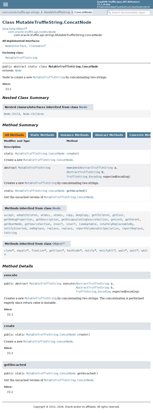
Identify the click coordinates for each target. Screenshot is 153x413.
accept (9, 215)
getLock (116, 219)
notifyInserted (15, 228)
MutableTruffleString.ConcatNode (40, 153)
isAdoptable (87, 224)
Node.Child (12, 113)
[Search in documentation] (128, 12)
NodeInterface (15, 46)
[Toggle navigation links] (5, 4)
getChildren (100, 215)
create (71, 153)
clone (8, 250)
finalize (37, 250)
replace (52, 228)
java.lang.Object (13, 28)
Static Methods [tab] (42, 135)
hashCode (73, 250)
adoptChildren (27, 215)
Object (57, 243)
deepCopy (82, 215)
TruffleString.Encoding (84, 176)
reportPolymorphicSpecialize (97, 228)
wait (122, 250)
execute (72, 167)
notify (89, 250)
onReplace (36, 228)
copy (69, 215)
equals (21, 250)
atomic (45, 215)
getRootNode (13, 224)
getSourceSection (37, 224)
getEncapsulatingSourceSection (84, 219)
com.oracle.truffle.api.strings (20, 12)
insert (58, 224)
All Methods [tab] (14, 135)
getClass (55, 250)
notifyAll (106, 250)
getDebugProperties (18, 219)
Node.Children (33, 113)
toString (10, 232)
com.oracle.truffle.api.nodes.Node (32, 31)
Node (18, 70)
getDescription (47, 219)
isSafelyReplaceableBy (116, 224)
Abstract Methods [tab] (109, 135)
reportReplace (132, 228)
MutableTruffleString (57, 12)
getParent (132, 219)
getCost (118, 215)
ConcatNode (83, 12)
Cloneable (36, 46)
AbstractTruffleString (96, 167)
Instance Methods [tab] (75, 135)
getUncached (75, 190)
